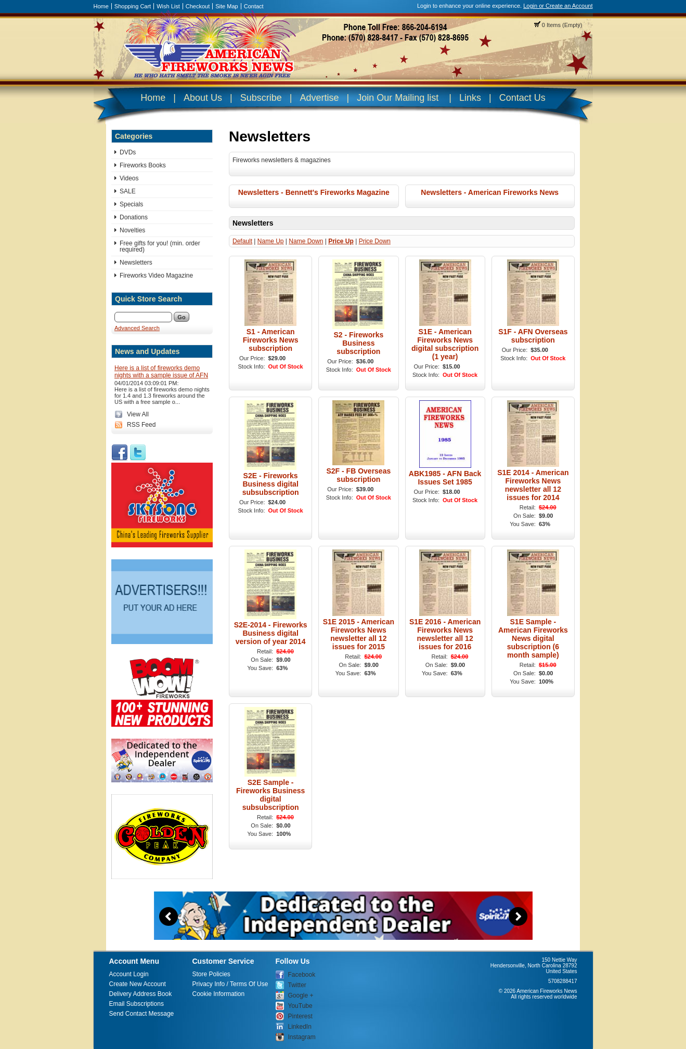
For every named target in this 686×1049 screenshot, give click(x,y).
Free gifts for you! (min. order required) (160, 246)
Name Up (270, 241)
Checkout (198, 6)
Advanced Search (137, 328)
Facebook (302, 974)
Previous (168, 916)
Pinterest (300, 1016)
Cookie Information (218, 994)
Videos (129, 178)
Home (101, 6)
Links (470, 98)
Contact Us (522, 98)
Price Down (375, 241)
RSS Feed (141, 424)
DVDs (128, 152)
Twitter (297, 985)
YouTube (300, 1005)
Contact (254, 6)
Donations (134, 217)
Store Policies (211, 974)
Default (242, 241)
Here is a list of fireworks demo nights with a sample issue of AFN (161, 371)
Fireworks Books (143, 165)
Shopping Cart (132, 6)
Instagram (302, 1037)
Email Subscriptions (136, 1003)
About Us (203, 98)
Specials (131, 204)
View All (138, 414)
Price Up (341, 241)
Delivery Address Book (140, 994)
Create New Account (137, 984)
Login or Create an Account (557, 6)
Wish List (168, 6)
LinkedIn (300, 1026)
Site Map (226, 6)
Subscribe (261, 98)
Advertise (319, 98)
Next (518, 916)
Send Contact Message (141, 1013)
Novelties (132, 230)
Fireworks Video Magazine (156, 275)
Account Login (129, 974)
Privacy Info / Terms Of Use (230, 984)
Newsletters (136, 262)
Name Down (306, 241)
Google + (301, 995)
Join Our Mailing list (397, 98)
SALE (128, 191)
